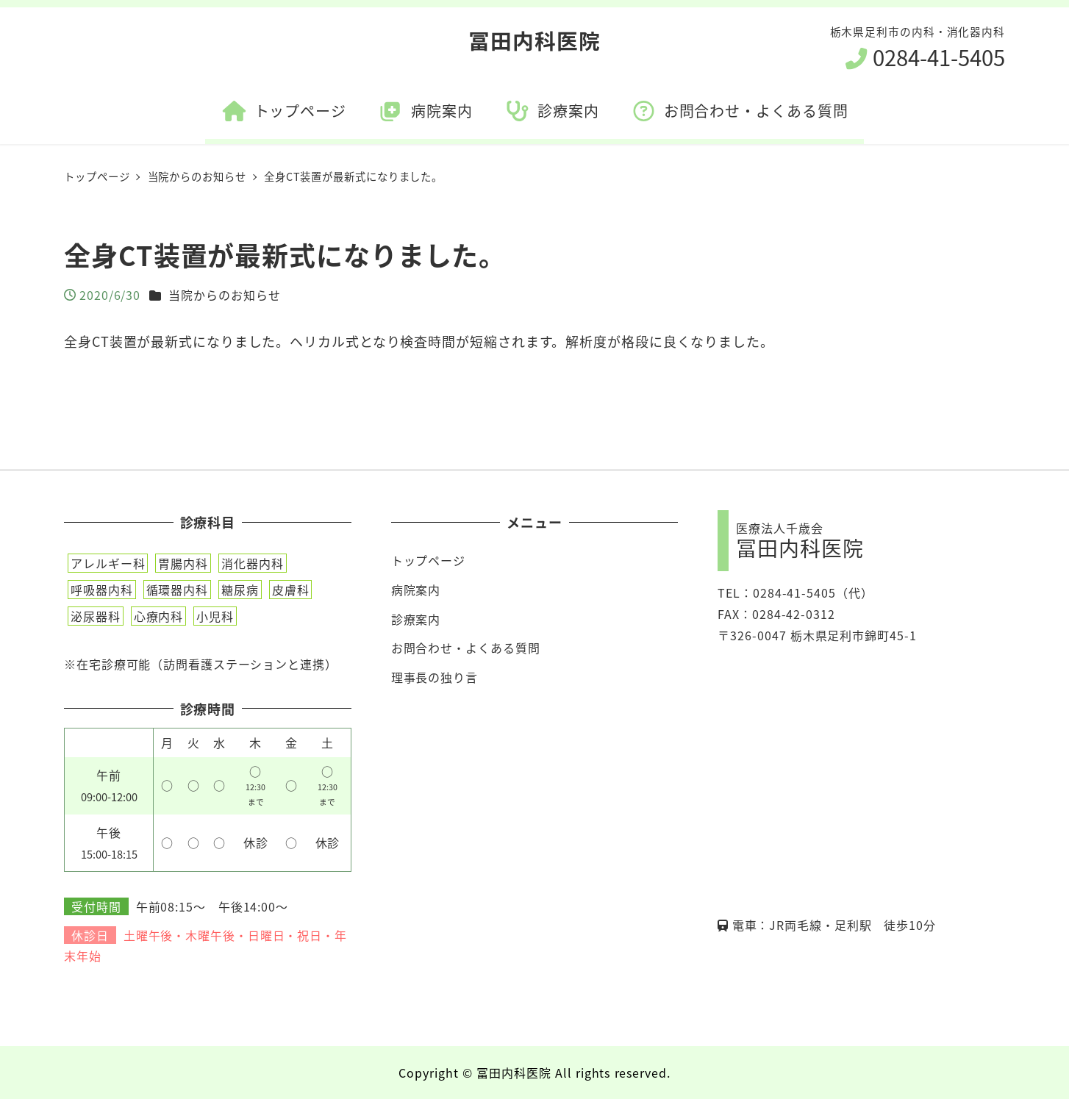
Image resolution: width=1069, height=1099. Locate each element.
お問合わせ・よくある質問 (465, 647)
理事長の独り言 (434, 677)
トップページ (428, 560)
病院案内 (416, 589)
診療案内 (416, 619)
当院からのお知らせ (224, 295)
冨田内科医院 (534, 40)
